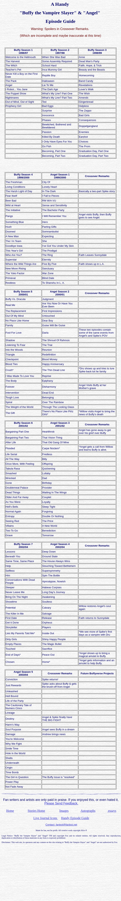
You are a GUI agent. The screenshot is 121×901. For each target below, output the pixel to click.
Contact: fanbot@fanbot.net (61, 824)
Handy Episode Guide (75, 818)
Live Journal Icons (45, 818)
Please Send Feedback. (61, 803)
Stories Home (36, 810)
